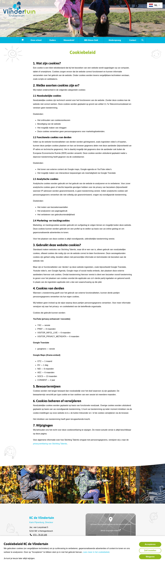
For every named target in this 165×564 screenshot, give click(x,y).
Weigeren (150, 557)
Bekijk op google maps (111, 530)
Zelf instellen (150, 550)
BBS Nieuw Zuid (91, 40)
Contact (132, 40)
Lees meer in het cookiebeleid (96, 552)
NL (153, 5)
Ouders (52, 40)
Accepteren (150, 544)
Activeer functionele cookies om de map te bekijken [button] (111, 524)
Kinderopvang (115, 40)
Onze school (36, 40)
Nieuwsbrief (69, 40)
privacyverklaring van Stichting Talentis (50, 444)
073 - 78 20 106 (40, 535)
